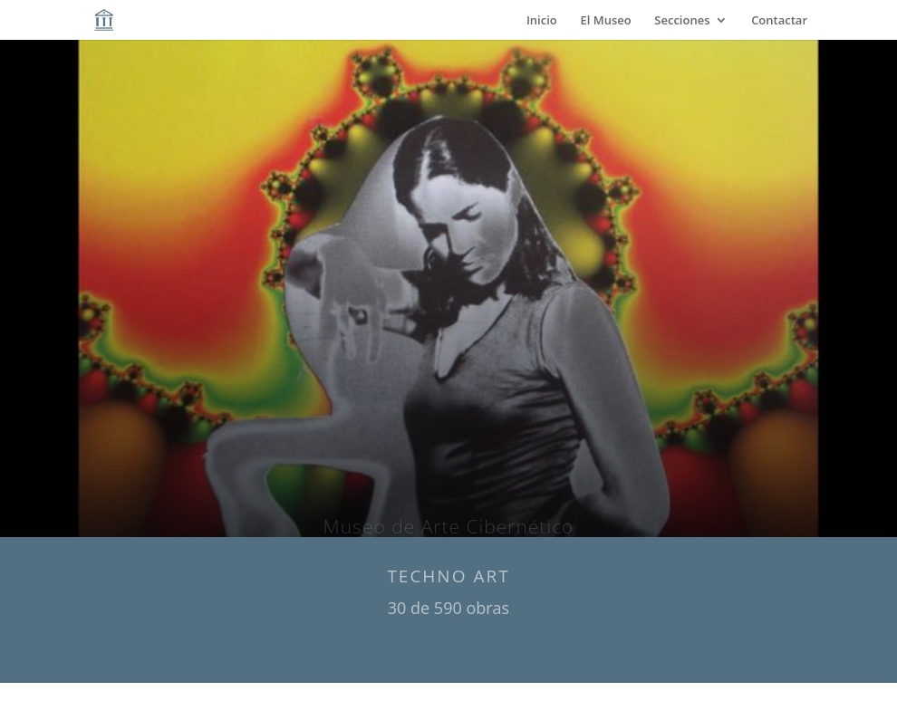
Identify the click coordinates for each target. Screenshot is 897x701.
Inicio (541, 21)
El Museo (605, 21)
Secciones (681, 21)
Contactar (779, 21)
